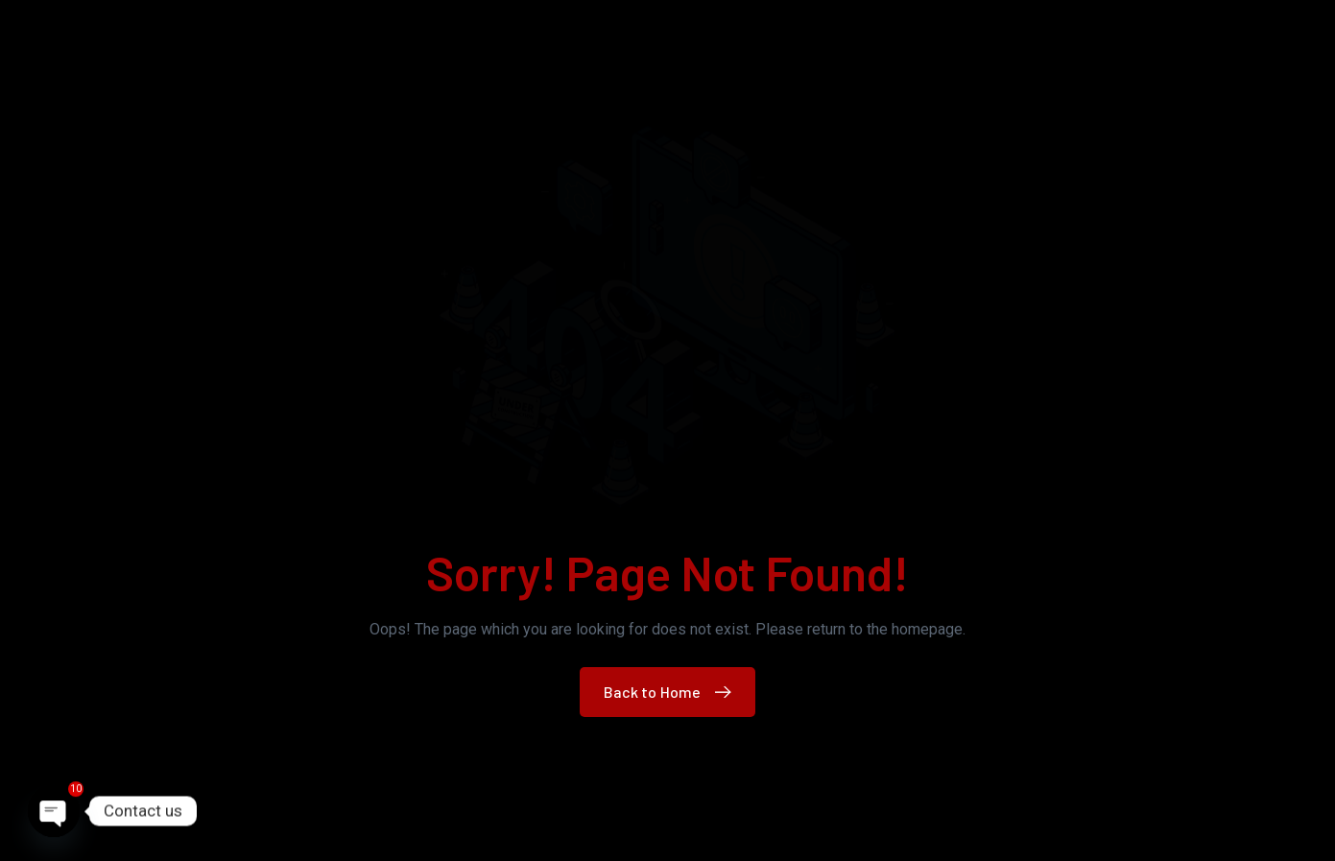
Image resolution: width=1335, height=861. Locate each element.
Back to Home (672, 691)
